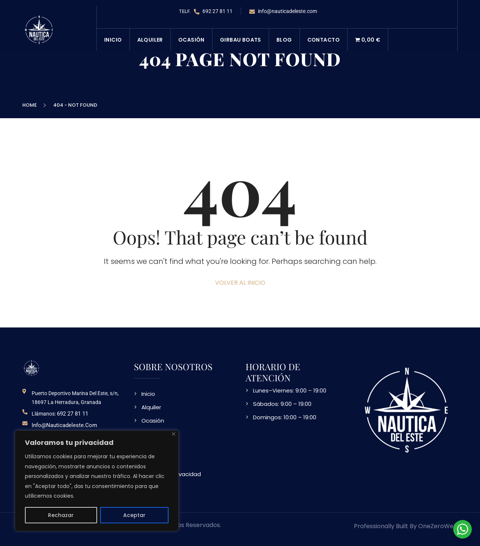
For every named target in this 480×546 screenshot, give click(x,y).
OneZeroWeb (438, 526)
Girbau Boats (240, 39)
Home (30, 105)
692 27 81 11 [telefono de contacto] (72, 413)
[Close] (173, 434)
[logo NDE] (31, 368)
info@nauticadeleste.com (283, 11)
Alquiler (150, 39)
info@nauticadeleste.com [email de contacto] (64, 425)
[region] (97, 480)
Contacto (323, 39)
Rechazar (61, 515)
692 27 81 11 (213, 11)
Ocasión (191, 39)
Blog (284, 39)
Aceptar (134, 515)
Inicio (113, 39)
